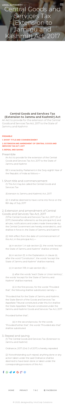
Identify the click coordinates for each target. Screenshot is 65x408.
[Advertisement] (32, 74)
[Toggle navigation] (61, 4)
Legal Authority (12, 5)
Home (11, 390)
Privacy (24, 390)
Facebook (50, 390)
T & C (35, 390)
